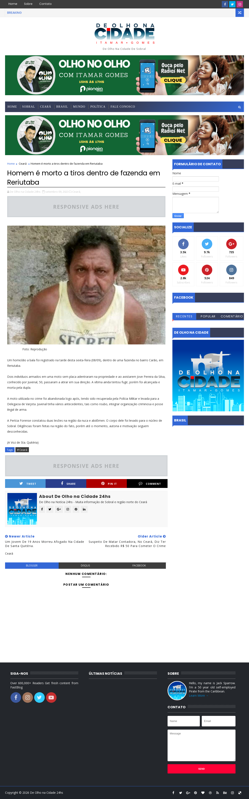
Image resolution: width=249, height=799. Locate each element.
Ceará (45, 106)
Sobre (28, 4)
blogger (32, 565)
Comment (150, 484)
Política (98, 106)
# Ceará (22, 450)
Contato (45, 4)
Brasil (62, 106)
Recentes (184, 316)
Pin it (109, 484)
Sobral (28, 106)
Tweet (27, 484)
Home (12, 4)
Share (68, 484)
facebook (139, 565)
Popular (208, 316)
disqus (85, 565)
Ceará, (76, 192)
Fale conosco (123, 106)
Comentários (232, 317)
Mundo (79, 106)
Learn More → (199, 695)
